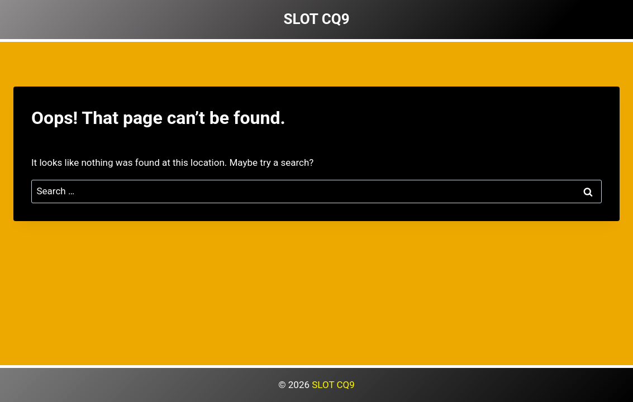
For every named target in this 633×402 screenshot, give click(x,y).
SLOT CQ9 (333, 384)
